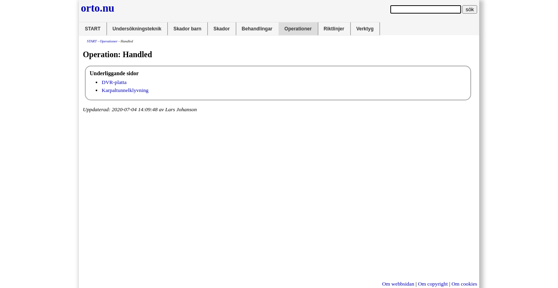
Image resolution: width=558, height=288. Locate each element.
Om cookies (464, 284)
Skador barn (187, 29)
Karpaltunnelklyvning (125, 90)
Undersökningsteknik (136, 29)
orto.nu (97, 8)
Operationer (298, 29)
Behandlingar (257, 29)
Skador (221, 29)
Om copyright (433, 284)
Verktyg (364, 29)
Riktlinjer (334, 29)
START (92, 29)
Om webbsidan (398, 284)
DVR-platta (114, 82)
